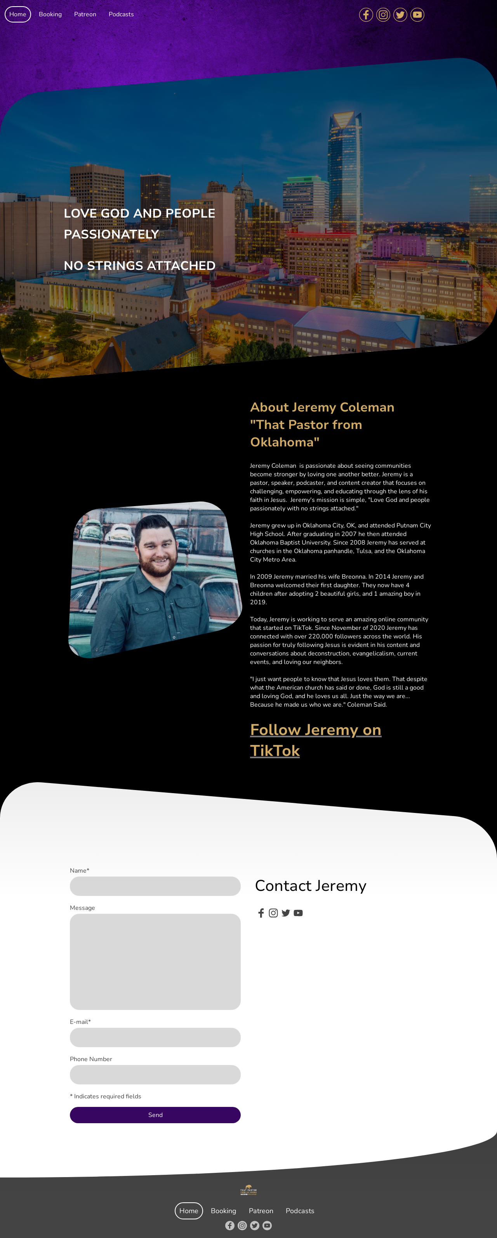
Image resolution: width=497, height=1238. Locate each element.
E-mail (80, 1022)
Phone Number (91, 1059)
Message (82, 908)
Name (79, 870)
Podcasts (121, 14)
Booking (50, 14)
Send (155, 1115)
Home (17, 14)
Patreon (85, 14)
